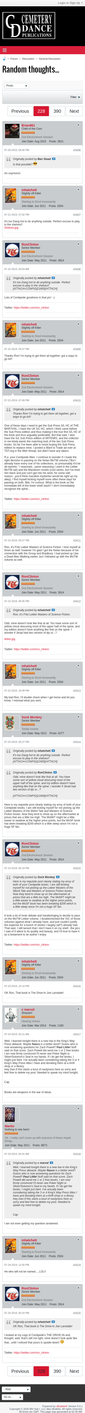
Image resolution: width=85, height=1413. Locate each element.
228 (41, 111)
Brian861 (28, 125)
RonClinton (30, 244)
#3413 (77, 690)
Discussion (28, 58)
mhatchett (29, 190)
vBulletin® (62, 1406)
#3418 (77, 1154)
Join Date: (28, 141)
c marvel (28, 1009)
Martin (9, 1126)
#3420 (77, 1313)
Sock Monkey (32, 717)
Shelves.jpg (11, 227)
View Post (53, 159)
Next (74, 111)
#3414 (77, 742)
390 (57, 111)
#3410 (77, 400)
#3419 (77, 1265)
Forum (14, 58)
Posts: (53, 141)
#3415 (77, 868)
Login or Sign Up (70, 3)
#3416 (77, 986)
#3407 (77, 214)
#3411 (77, 540)
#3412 (77, 601)
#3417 (77, 1034)
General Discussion (49, 58)
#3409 (77, 349)
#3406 (77, 150)
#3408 (77, 269)
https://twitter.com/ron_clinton (31, 307)
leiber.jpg (9, 639)
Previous (20, 111)
